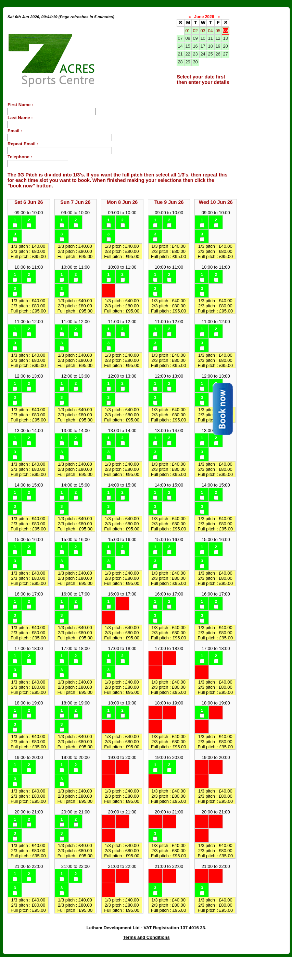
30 (195, 61)
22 (187, 54)
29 (187, 61)
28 (180, 61)
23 (195, 54)
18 (210, 46)
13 (225, 38)
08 (187, 38)
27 (225, 54)
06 (225, 30)
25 (210, 54)
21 (180, 54)
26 (217, 54)
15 (187, 46)
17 (202, 46)
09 (195, 38)
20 (225, 46)
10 (202, 38)
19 (217, 46)
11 (210, 38)
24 (202, 54)
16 (195, 46)
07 (180, 38)
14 (180, 46)
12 (217, 38)
